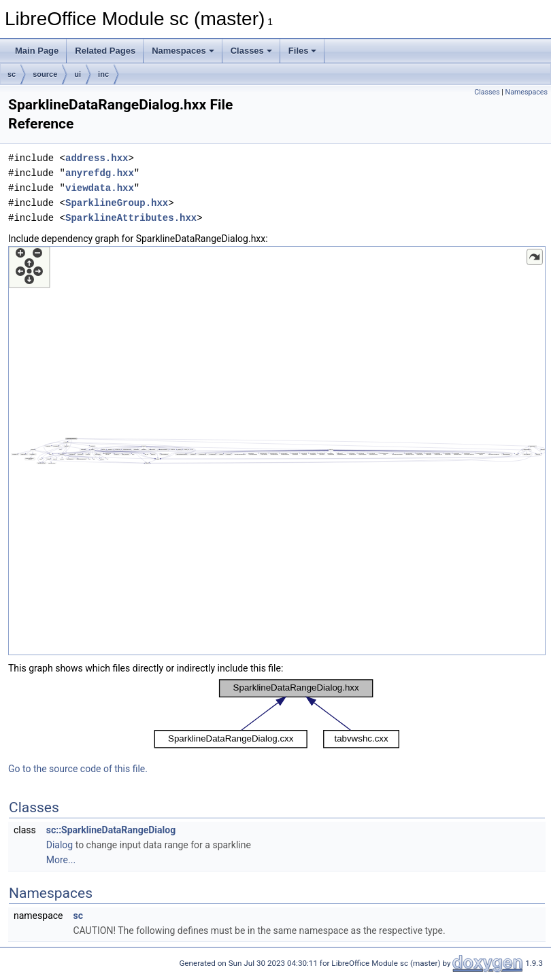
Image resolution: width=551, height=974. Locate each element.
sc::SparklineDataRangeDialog (111, 829)
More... (61, 859)
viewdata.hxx (99, 187)
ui (77, 74)
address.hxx (96, 158)
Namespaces (183, 51)
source (45, 74)
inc (103, 74)
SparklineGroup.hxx (116, 202)
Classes (251, 51)
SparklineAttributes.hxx (131, 217)
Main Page (37, 51)
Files (302, 51)
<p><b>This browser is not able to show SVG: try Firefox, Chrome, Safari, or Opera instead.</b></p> (277, 451)
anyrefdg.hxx (99, 173)
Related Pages (105, 51)
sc (11, 74)
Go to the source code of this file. (78, 768)
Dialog (59, 844)
